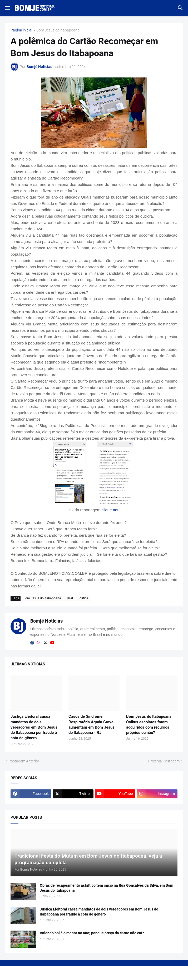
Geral (69, 598)
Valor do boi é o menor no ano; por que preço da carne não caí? (92, 933)
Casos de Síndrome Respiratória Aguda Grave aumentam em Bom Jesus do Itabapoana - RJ (91, 724)
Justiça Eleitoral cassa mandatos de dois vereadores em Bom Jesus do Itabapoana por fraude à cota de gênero (34, 727)
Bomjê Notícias (46, 621)
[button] (7, 8)
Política (82, 598)
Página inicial (21, 30)
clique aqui (110, 510)
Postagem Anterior (23, 761)
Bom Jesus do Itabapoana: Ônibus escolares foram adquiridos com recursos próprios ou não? (149, 724)
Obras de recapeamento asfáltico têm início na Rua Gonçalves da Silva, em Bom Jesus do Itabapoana (106, 888)
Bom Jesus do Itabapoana (58, 30)
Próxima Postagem (164, 761)
